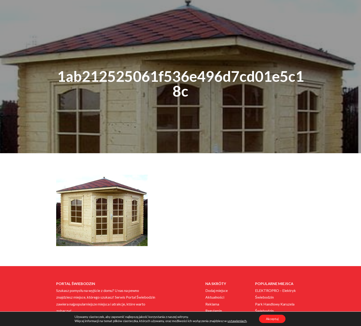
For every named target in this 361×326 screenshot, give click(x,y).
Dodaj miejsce (216, 290)
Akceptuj (272, 319)
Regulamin (213, 310)
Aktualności (214, 297)
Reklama (212, 304)
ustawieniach (236, 321)
